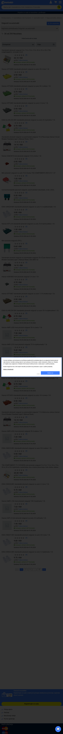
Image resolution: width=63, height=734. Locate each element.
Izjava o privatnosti (8, 369)
